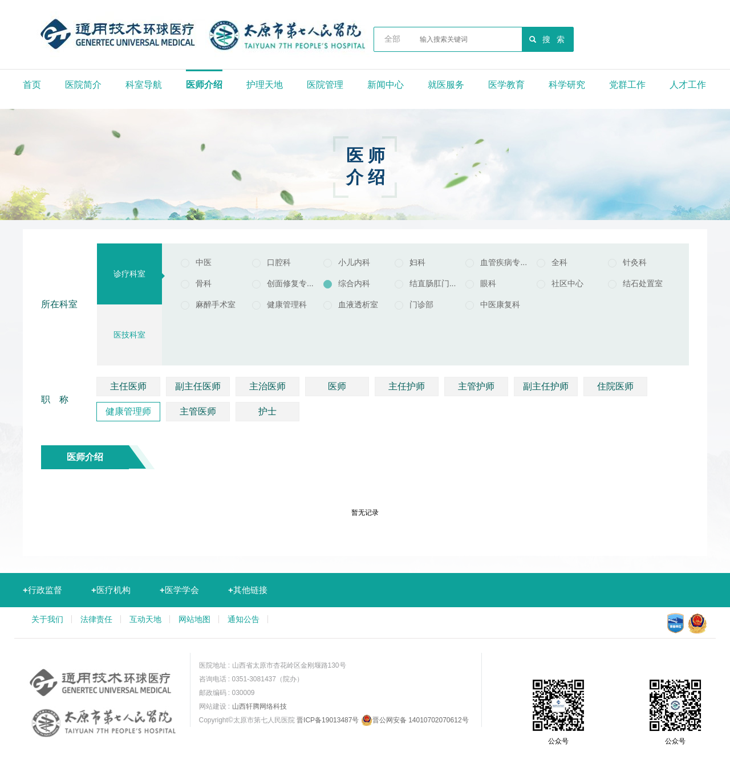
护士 (267, 411)
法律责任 (96, 619)
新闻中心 (385, 85)
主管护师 (476, 386)
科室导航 (143, 85)
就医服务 (446, 85)
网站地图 (194, 619)
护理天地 (264, 85)
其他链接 (247, 590)
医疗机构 (111, 590)
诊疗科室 (129, 273)
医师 (337, 386)
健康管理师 (128, 411)
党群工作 (627, 85)
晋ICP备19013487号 (328, 720)
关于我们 (47, 619)
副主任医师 (198, 386)
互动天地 (145, 619)
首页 (32, 85)
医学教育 (506, 85)
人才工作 (688, 85)
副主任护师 (546, 386)
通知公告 (243, 619)
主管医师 (198, 411)
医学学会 (179, 590)
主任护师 (406, 386)
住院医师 (615, 386)
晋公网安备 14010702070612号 (415, 720)
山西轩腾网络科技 (259, 706)
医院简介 (83, 85)
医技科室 (129, 334)
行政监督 (42, 590)
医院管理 (325, 85)
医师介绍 (204, 85)
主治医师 (267, 386)
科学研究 (567, 85)
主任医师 (128, 386)
